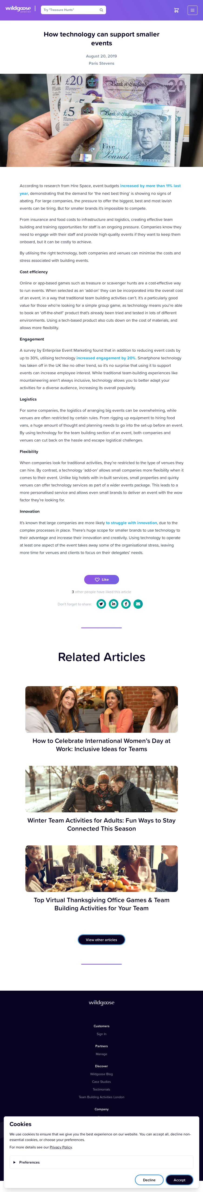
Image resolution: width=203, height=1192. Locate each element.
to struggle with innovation (131, 523)
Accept (179, 1179)
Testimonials (101, 1089)
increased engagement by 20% (106, 358)
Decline (149, 1179)
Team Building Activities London (101, 1097)
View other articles (101, 939)
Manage (101, 1054)
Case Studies (101, 1081)
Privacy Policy (61, 1147)
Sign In (101, 1034)
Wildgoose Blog (101, 1074)
